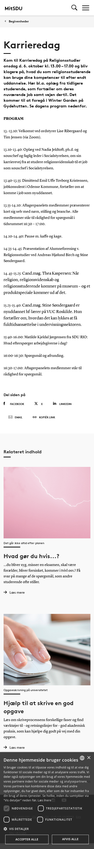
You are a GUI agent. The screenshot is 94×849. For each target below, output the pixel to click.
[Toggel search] (74, 8)
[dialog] (47, 800)
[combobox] (82, 758)
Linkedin (62, 404)
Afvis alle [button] (70, 839)
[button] (47, 829)
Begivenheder (19, 21)
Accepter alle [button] (26, 839)
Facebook (14, 404)
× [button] (88, 758)
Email (15, 417)
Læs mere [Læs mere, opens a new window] (44, 800)
